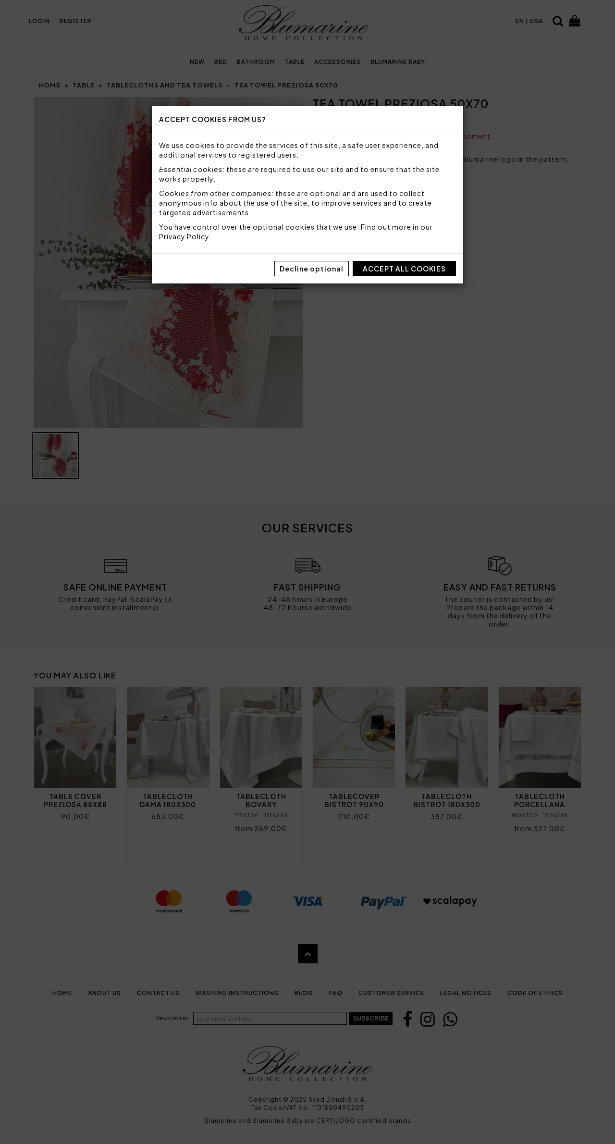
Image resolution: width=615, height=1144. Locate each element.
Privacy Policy (184, 236)
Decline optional (312, 268)
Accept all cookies (404, 268)
